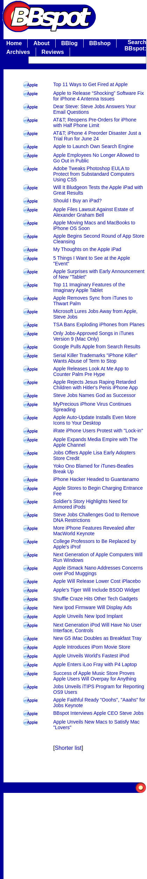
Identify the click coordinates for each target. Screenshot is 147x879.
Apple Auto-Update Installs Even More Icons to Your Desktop (94, 420)
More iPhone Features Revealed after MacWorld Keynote (94, 530)
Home (14, 43)
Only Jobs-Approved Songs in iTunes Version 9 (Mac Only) (93, 336)
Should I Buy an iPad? (77, 200)
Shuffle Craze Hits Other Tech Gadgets (95, 598)
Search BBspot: (135, 45)
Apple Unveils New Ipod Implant (87, 616)
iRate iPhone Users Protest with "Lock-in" (98, 430)
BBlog (69, 43)
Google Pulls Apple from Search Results (96, 346)
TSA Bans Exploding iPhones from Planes (99, 324)
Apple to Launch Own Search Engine (93, 146)
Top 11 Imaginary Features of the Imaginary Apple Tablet (89, 287)
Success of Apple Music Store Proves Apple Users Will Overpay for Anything (94, 676)
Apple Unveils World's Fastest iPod (91, 655)
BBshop (100, 43)
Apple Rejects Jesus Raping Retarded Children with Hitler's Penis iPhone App (95, 384)
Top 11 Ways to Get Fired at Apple (90, 84)
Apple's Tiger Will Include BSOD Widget (96, 590)
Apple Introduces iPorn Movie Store (91, 647)
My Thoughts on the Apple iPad (87, 249)
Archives (18, 52)
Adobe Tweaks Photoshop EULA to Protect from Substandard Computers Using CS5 (93, 174)
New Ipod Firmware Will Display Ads (92, 607)
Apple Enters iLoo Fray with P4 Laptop (95, 664)
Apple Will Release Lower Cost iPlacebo (97, 581)
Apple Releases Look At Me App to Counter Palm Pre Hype (91, 371)
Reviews (53, 52)
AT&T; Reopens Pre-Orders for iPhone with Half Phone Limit (94, 122)
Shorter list (68, 748)
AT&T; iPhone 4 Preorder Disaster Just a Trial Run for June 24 (97, 135)
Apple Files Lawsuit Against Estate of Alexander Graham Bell (93, 212)
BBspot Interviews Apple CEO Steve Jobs (98, 713)
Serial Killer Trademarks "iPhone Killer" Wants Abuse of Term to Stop (95, 358)
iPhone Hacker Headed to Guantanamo (96, 479)
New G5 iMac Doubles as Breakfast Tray (97, 638)
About (41, 43)
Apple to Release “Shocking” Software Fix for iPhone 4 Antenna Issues (98, 96)
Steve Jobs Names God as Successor (94, 395)
